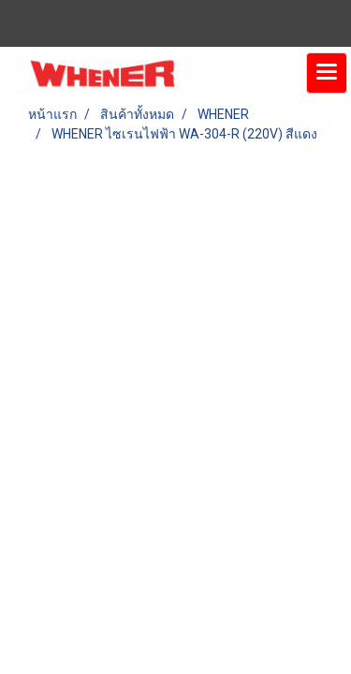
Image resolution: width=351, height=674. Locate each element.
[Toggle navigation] (326, 73)
